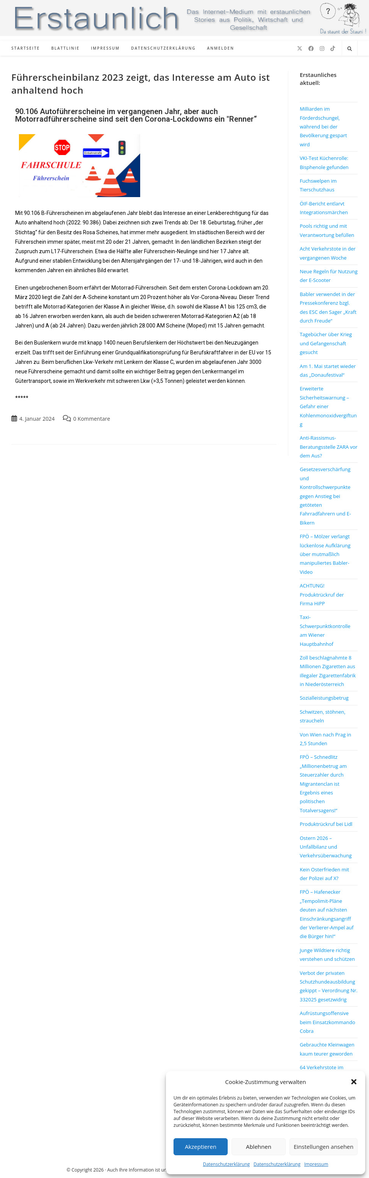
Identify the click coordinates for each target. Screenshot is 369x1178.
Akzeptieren (200, 1146)
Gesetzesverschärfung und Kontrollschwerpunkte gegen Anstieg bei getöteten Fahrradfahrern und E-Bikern (325, 496)
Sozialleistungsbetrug (324, 697)
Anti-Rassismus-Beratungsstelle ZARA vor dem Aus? (328, 446)
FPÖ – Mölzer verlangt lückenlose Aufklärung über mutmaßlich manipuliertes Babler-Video (325, 554)
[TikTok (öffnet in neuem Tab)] (332, 48)
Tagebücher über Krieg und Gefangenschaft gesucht (326, 343)
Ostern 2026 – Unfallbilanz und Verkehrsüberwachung (326, 847)
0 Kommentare (91, 418)
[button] (354, 1082)
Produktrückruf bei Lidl (326, 824)
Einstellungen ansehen (323, 1146)
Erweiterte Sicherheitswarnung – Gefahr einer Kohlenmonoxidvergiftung (328, 406)
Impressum (316, 1164)
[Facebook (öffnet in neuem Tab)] (311, 48)
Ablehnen (258, 1146)
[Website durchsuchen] (349, 49)
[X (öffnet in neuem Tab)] (299, 48)
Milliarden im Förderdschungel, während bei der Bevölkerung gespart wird (323, 126)
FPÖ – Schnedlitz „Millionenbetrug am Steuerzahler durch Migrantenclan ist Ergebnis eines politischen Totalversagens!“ (323, 783)
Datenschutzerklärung (226, 1164)
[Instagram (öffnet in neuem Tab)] (322, 48)
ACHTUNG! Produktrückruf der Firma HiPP (322, 594)
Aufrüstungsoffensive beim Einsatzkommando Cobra (327, 1022)
